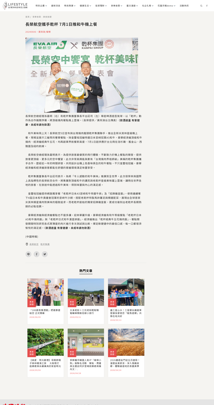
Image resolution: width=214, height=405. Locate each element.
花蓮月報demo (165, 5)
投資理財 (100, 5)
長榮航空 (34, 244)
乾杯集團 (45, 244)
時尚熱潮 (68, 5)
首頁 (27, 16)
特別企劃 (40, 5)
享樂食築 (115, 5)
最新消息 (55, 5)
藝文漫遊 (131, 5)
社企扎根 (146, 5)
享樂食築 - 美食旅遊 (42, 16)
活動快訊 (184, 5)
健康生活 (84, 5)
